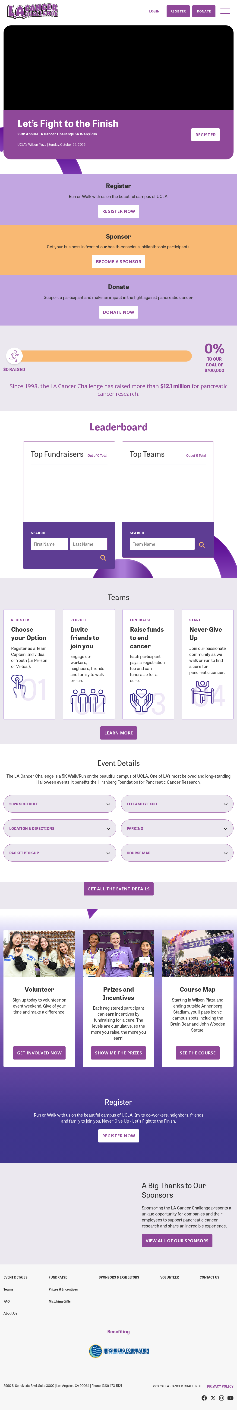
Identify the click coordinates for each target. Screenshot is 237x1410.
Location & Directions (60, 828)
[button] (225, 11)
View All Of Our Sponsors (177, 1240)
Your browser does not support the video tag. (118, 67)
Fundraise (58, 1277)
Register (178, 11)
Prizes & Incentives (63, 1289)
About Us (10, 1313)
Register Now (118, 211)
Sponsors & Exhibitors (119, 1277)
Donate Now (118, 312)
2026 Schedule (60, 804)
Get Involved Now (39, 1053)
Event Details (15, 1277)
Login (154, 11)
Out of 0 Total (97, 455)
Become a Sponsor (118, 261)
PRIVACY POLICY (220, 1386)
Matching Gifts (60, 1301)
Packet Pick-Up (60, 853)
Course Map (177, 853)
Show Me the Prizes (118, 1053)
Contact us (209, 1277)
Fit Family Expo (177, 804)
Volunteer (169, 1277)
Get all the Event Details (119, 889)
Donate (204, 11)
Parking (177, 828)
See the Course (198, 1053)
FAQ (6, 1301)
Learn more (118, 733)
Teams (8, 1289)
